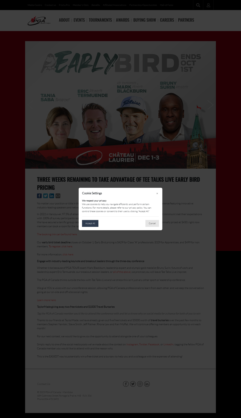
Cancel (152, 223)
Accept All (90, 223)
